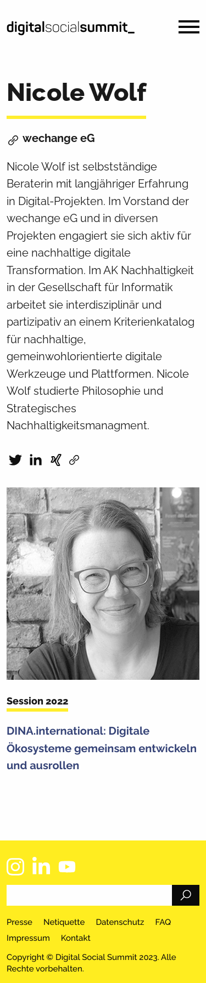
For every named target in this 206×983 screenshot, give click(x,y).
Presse (19, 922)
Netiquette (64, 922)
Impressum (28, 938)
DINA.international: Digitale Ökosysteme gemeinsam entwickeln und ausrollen (102, 748)
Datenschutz (120, 922)
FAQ (163, 922)
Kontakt (76, 938)
